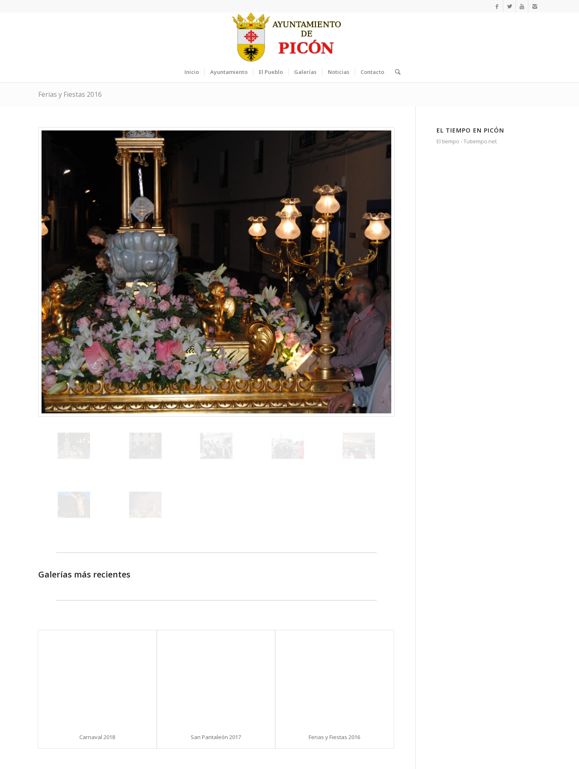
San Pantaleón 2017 (216, 737)
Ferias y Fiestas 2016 (70, 94)
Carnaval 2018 (97, 737)
